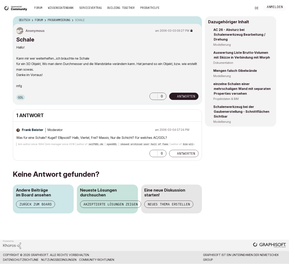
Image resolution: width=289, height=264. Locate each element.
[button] (153, 96)
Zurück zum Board (35, 204)
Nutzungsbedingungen (58, 259)
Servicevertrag (90, 8)
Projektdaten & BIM (226, 99)
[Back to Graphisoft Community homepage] (16, 7)
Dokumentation (223, 62)
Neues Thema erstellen (169, 204)
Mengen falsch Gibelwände (235, 71)
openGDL (112, 144)
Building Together (121, 8)
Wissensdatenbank (61, 8)
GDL (20, 97)
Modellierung (222, 44)
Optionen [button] (196, 20)
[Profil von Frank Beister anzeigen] (32, 130)
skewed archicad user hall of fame (144, 144)
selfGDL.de (96, 144)
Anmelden (275, 7)
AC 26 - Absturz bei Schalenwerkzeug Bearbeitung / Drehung (239, 34)
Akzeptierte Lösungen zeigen (110, 204)
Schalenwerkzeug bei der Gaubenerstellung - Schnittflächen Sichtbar (241, 111)
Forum (38, 8)
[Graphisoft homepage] (269, 245)
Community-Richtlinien (96, 259)
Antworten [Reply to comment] (186, 153)
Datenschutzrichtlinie (21, 259)
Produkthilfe (150, 8)
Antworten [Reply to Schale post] (186, 96)
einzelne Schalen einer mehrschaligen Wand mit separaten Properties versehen (242, 88)
